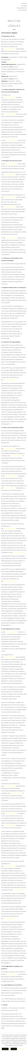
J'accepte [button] (5, 1049)
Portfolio (24, 3)
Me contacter (22, 10)
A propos (24, 5)
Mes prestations (22, 8)
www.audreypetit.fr (10, 49)
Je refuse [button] (14, 1049)
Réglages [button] (21, 1049)
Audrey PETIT (11, 62)
